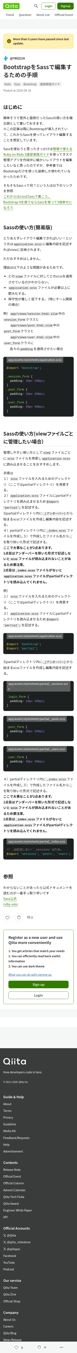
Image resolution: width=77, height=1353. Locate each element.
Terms (7, 1111)
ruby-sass (10, 904)
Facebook (9, 1256)
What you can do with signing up (30, 975)
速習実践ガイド (50, 84)
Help (6, 1144)
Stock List (43, 15)
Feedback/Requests (16, 1138)
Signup (65, 6)
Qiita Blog (9, 1333)
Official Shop (11, 1301)
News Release (12, 1340)
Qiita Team (10, 1287)
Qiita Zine (9, 1294)
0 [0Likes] (22, 1347)
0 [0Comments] (30, 917)
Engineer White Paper (17, 1210)
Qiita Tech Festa (13, 1197)
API (5, 1217)
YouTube (9, 1262)
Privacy (8, 1117)
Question (25, 15)
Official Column (13, 1183)
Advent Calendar (14, 1190)
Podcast (8, 1269)
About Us (9, 1320)
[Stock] (19, 917)
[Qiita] (11, 6)
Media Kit (9, 1131)
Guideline (9, 1124)
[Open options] (61, 1347)
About (7, 1104)
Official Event (64, 15)
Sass (17, 84)
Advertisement (13, 1151)
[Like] (7, 917)
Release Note (12, 1170)
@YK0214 (14, 58)
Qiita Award (11, 1203)
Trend (10, 15)
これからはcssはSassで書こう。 (27, 196)
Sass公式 (10, 898)
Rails (8, 84)
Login (49, 6)
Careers (8, 1326)
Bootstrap (30, 84)
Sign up (39, 984)
